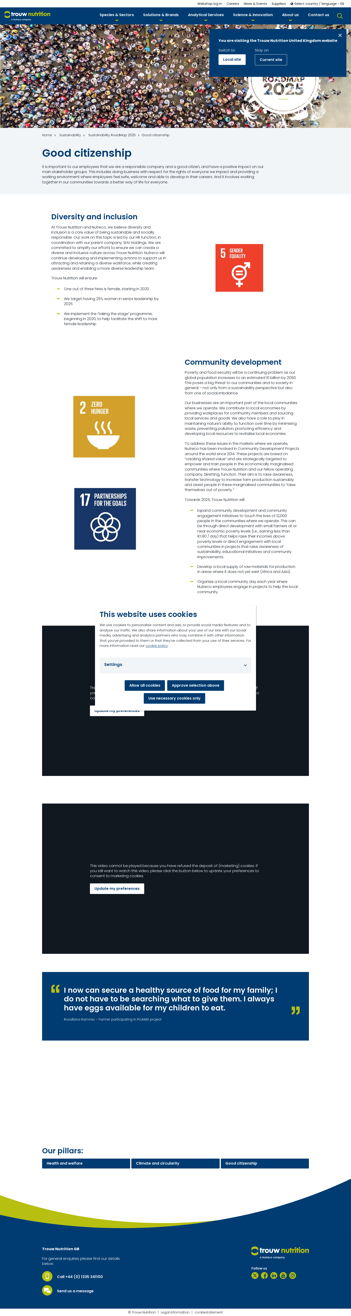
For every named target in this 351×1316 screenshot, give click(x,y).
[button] (116, 15)
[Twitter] (255, 1275)
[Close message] (340, 35)
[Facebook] (264, 1275)
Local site (232, 59)
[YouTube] (283, 1275)
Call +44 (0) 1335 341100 (80, 1276)
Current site (271, 59)
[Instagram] (292, 1275)
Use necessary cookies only (174, 698)
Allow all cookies (144, 685)
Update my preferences (117, 710)
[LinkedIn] (273, 1275)
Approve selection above (195, 685)
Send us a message (75, 1291)
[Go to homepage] (27, 16)
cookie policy (157, 645)
